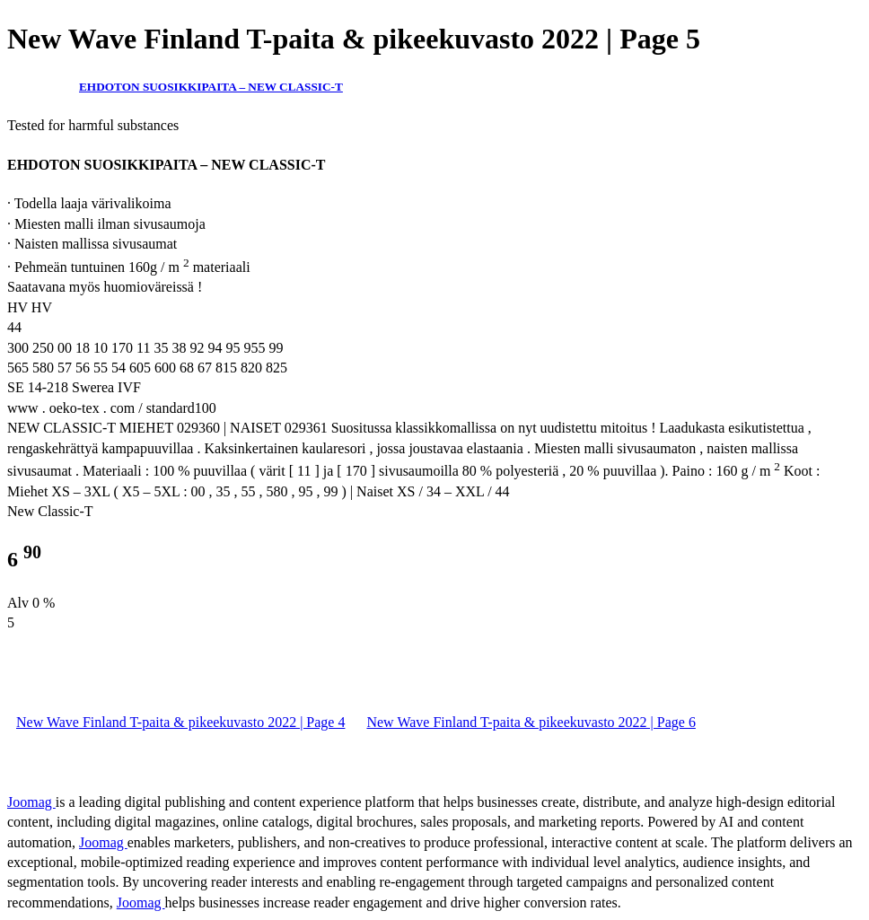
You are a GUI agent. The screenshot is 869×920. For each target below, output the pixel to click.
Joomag (31, 802)
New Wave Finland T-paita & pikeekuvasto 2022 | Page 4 (180, 722)
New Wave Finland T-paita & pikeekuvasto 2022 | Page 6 (530, 722)
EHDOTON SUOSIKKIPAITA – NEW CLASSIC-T (211, 86)
